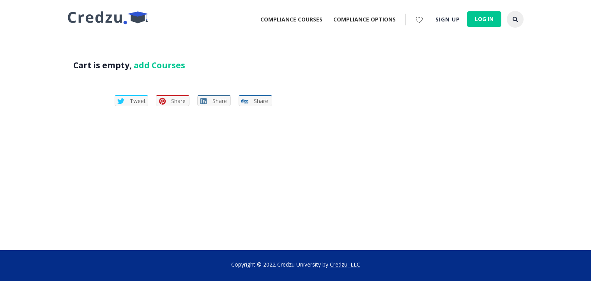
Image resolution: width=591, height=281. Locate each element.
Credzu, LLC (345, 264)
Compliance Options (364, 19)
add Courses (159, 65)
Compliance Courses (291, 19)
